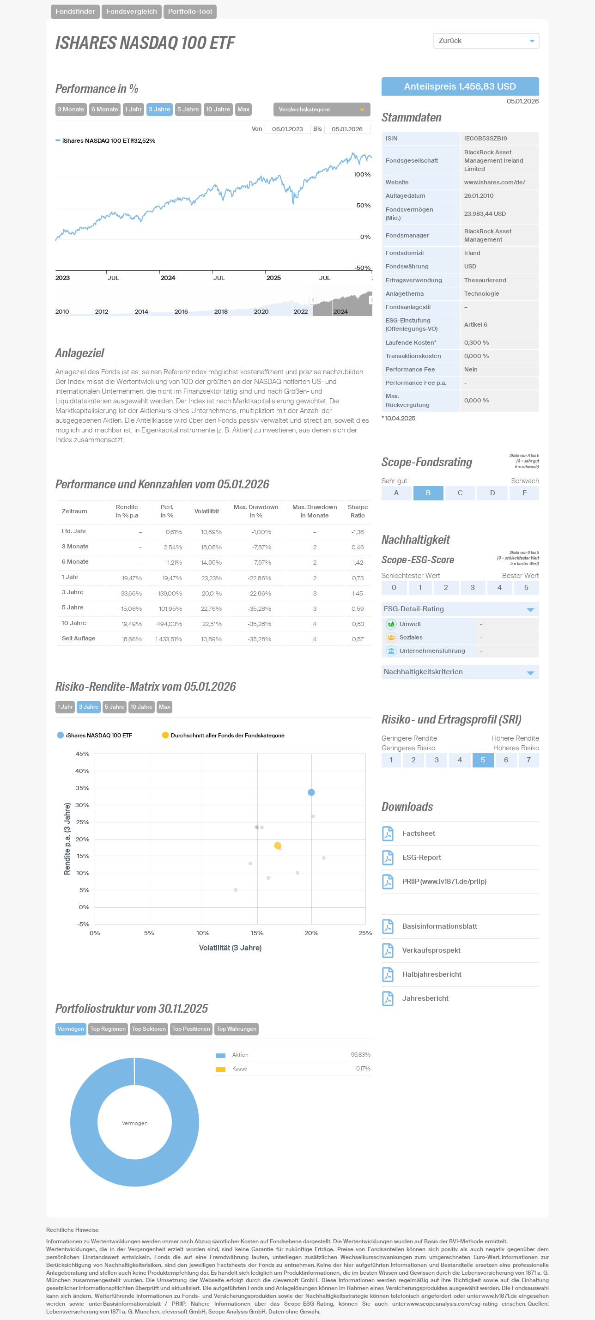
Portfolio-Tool (190, 11)
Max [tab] (164, 707)
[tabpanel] (214, 842)
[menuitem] (342, 300)
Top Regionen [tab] (108, 1029)
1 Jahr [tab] (65, 707)
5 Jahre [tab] (114, 707)
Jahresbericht (425, 998)
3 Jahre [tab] (88, 707)
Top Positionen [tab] (191, 1029)
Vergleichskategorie (304, 109)
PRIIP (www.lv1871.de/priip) (444, 881)
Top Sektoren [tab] (149, 1029)
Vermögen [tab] (71, 1029)
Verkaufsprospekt (431, 950)
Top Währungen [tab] (236, 1029)
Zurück (450, 40)
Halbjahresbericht (431, 974)
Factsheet (418, 833)
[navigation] (297, 12)
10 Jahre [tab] (141, 707)
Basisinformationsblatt (439, 926)
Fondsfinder (75, 11)
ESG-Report (421, 857)
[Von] (288, 129)
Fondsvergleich (131, 11)
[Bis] (347, 129)
